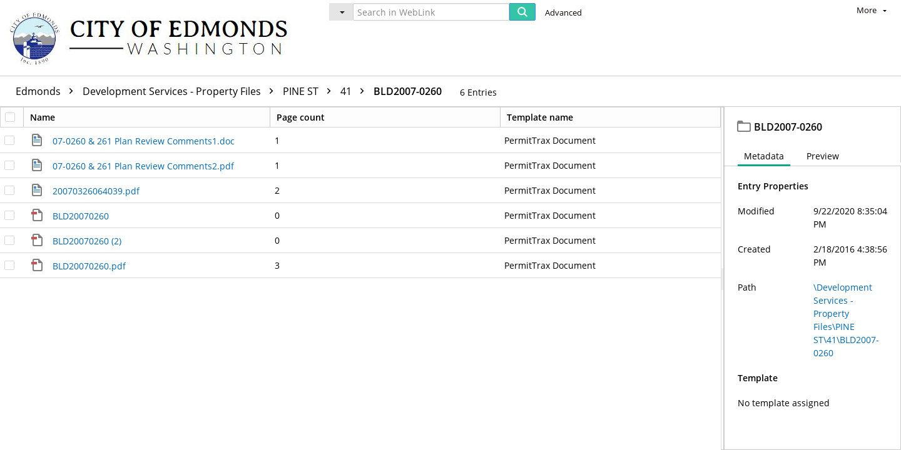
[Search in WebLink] (431, 12)
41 (355, 91)
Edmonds (47, 91)
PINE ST (310, 91)
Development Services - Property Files (181, 91)
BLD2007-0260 (408, 91)
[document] (813, 278)
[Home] (154, 38)
